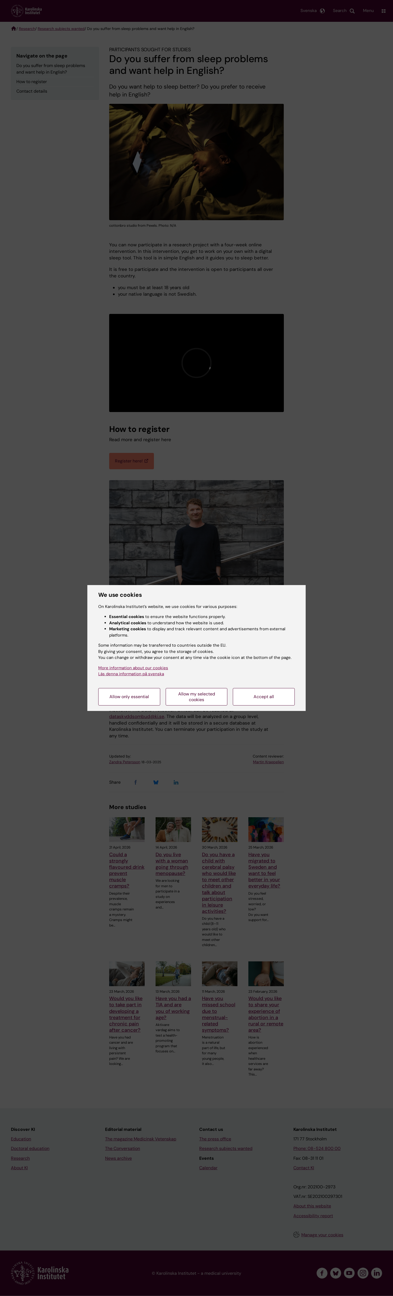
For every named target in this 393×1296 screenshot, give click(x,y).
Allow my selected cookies (196, 696)
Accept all (264, 697)
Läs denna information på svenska (131, 674)
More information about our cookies (133, 668)
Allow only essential (129, 697)
